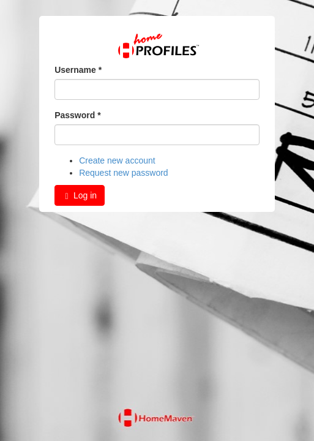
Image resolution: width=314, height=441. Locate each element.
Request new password (123, 173)
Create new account (117, 160)
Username (78, 70)
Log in (79, 195)
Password (77, 115)
